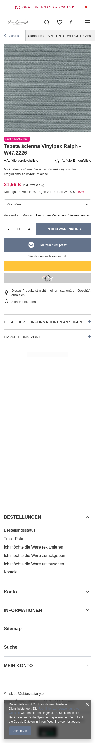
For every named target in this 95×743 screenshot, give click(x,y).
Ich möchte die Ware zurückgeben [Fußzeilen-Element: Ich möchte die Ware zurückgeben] (34, 555)
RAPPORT (74, 36)
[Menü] (87, 22)
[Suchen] (47, 22)
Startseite (35, 36)
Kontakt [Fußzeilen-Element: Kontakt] (10, 572)
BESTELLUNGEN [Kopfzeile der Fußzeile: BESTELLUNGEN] (22, 517)
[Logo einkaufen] (18, 22)
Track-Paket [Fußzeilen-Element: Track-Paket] (15, 539)
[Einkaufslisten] (59, 22)
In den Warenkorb (64, 229)
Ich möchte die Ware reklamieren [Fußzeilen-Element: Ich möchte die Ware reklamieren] (33, 547)
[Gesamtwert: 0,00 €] (72, 22)
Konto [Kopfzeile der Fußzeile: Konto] (10, 591)
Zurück (11, 36)
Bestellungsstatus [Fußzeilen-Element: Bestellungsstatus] (19, 530)
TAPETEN (54, 36)
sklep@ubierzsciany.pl (26, 694)
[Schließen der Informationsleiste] (85, 7)
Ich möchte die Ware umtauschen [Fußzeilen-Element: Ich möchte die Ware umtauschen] (34, 564)
